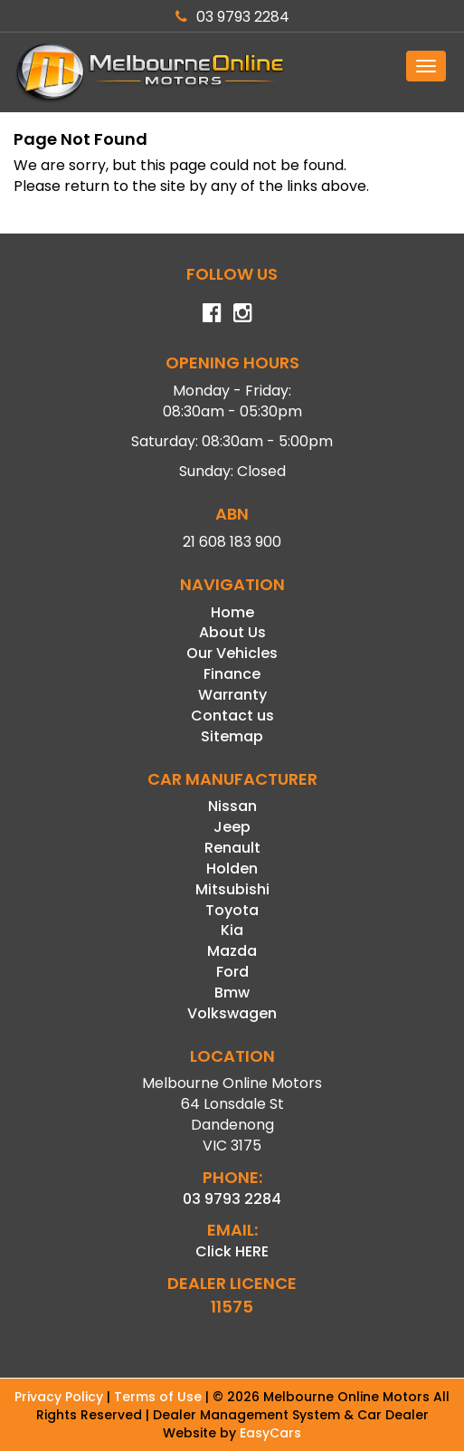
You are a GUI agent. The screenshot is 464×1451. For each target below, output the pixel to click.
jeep (232, 826)
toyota (232, 910)
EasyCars (270, 1433)
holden (232, 868)
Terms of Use (159, 1397)
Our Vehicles (232, 653)
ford (232, 971)
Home (232, 612)
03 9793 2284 (232, 16)
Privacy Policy (60, 1397)
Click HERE (232, 1251)
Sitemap (232, 736)
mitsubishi (232, 889)
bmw (232, 992)
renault (232, 847)
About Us (232, 632)
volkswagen (232, 1013)
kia (232, 930)
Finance (232, 673)
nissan (232, 806)
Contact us (232, 715)
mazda (232, 950)
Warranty (232, 694)
